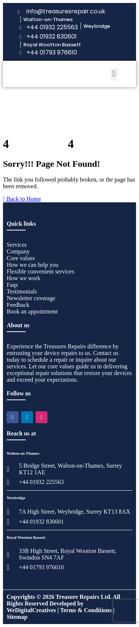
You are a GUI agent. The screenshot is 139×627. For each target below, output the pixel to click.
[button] (114, 74)
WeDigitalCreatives (31, 610)
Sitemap (17, 617)
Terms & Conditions (86, 610)
